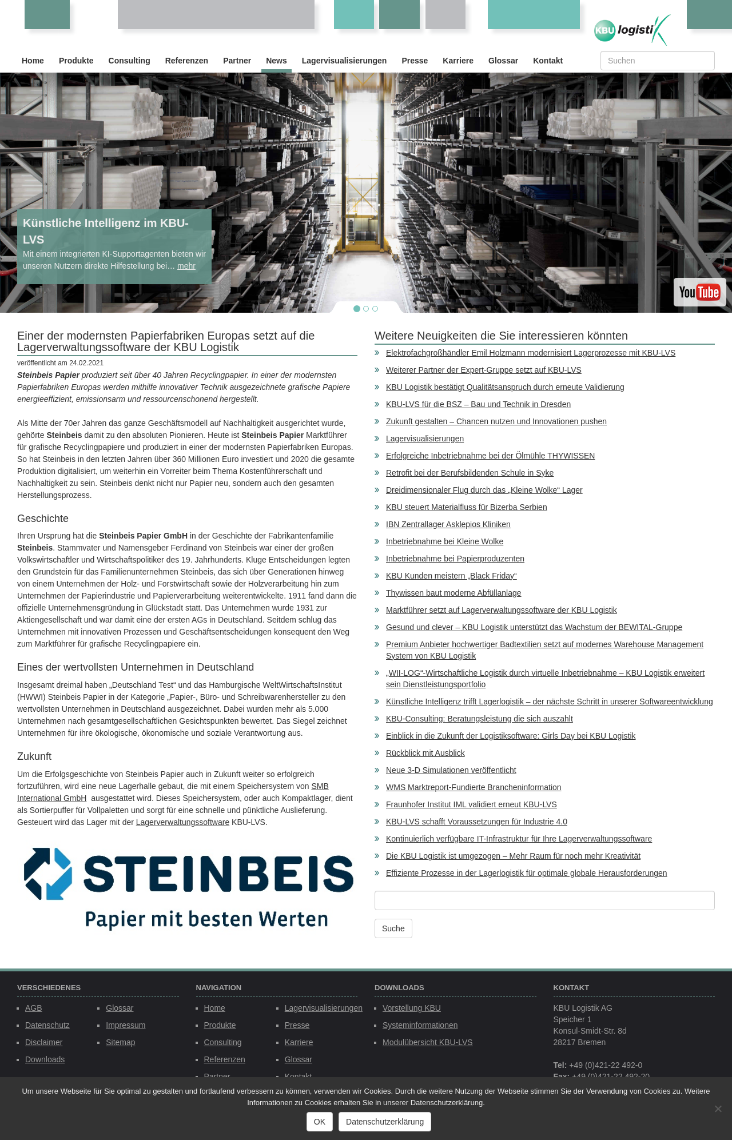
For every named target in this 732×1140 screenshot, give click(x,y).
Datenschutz (47, 1025)
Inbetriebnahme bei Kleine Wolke (444, 541)
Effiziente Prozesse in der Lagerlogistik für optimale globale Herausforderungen (526, 873)
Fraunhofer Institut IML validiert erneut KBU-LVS (471, 804)
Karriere (458, 60)
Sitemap (120, 1042)
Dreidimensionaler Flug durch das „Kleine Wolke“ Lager (484, 490)
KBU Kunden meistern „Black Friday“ (451, 575)
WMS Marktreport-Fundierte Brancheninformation (474, 787)
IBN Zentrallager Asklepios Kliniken (448, 524)
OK (319, 1121)
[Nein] (717, 1108)
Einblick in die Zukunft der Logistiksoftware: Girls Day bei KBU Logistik (511, 735)
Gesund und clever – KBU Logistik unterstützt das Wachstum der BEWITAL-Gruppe (534, 627)
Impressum (125, 1025)
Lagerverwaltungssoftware (182, 822)
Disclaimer (43, 1042)
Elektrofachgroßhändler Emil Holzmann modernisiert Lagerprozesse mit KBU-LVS (530, 352)
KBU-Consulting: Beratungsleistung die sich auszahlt (479, 718)
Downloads (45, 1059)
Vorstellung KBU (412, 1008)
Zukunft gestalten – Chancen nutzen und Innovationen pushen (496, 421)
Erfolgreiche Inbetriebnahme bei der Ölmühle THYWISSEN (490, 455)
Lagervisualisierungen (344, 60)
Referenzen (186, 60)
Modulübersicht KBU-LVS (428, 1042)
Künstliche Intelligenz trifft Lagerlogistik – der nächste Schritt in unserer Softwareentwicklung (549, 701)
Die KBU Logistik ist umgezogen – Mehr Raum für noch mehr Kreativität (513, 855)
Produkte (76, 60)
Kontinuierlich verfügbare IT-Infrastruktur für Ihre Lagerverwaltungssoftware (519, 838)
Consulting (129, 60)
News (276, 60)
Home (33, 60)
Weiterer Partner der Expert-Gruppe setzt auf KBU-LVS (484, 369)
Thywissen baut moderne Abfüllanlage (454, 592)
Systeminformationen (420, 1025)
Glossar (503, 60)
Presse (414, 60)
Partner (237, 60)
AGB (33, 1008)
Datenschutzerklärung (385, 1121)
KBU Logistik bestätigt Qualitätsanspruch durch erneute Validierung (505, 387)
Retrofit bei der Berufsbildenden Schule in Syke (470, 472)
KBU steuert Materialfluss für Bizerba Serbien (466, 507)
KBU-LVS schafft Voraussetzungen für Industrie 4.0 (476, 821)
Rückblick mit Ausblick (425, 753)
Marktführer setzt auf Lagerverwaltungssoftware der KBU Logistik (501, 610)
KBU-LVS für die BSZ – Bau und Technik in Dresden (478, 404)
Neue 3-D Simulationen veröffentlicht (451, 770)
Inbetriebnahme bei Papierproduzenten (455, 558)
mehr (186, 265)
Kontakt (548, 60)
